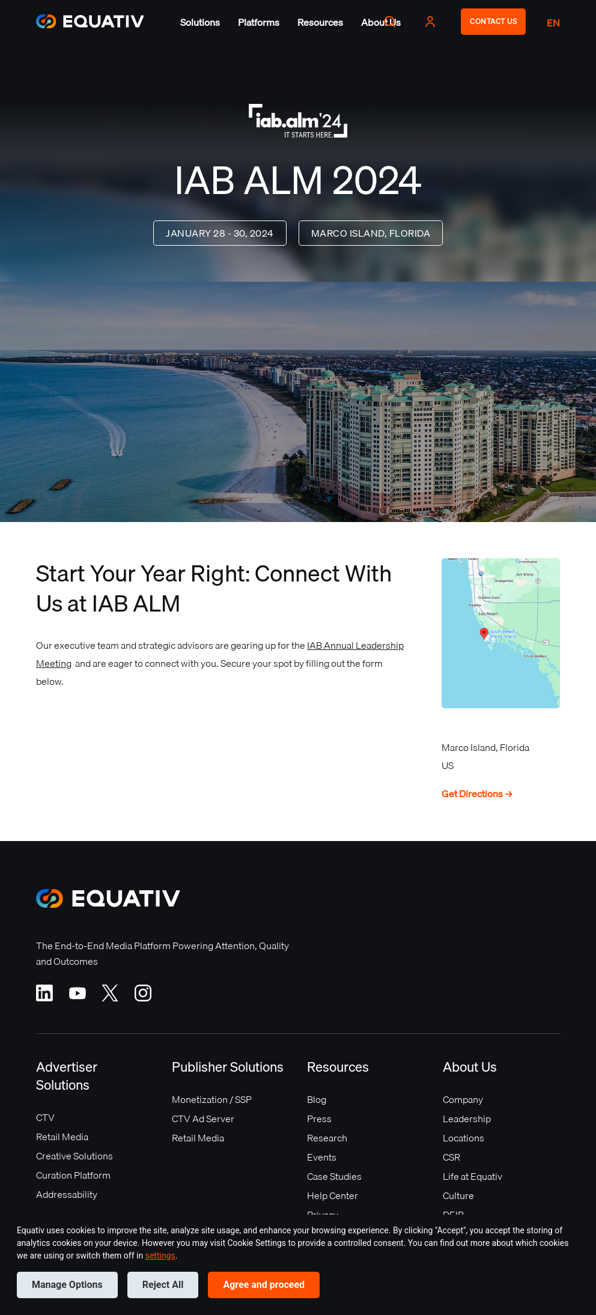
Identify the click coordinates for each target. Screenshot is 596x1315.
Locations (463, 1138)
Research (327, 1138)
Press (319, 1118)
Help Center (332, 1195)
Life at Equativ (472, 1176)
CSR (451, 1157)
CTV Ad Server (203, 1118)
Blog (316, 1099)
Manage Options (67, 1284)
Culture (458, 1195)
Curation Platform (73, 1175)
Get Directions (477, 793)
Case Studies (334, 1176)
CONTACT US (493, 21)
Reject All (163, 1284)
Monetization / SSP (212, 1099)
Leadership (467, 1118)
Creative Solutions (74, 1156)
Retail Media (62, 1136)
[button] (200, 22)
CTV (45, 1117)
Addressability (66, 1194)
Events (321, 1157)
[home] (90, 21)
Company (463, 1099)
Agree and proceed (264, 1284)
